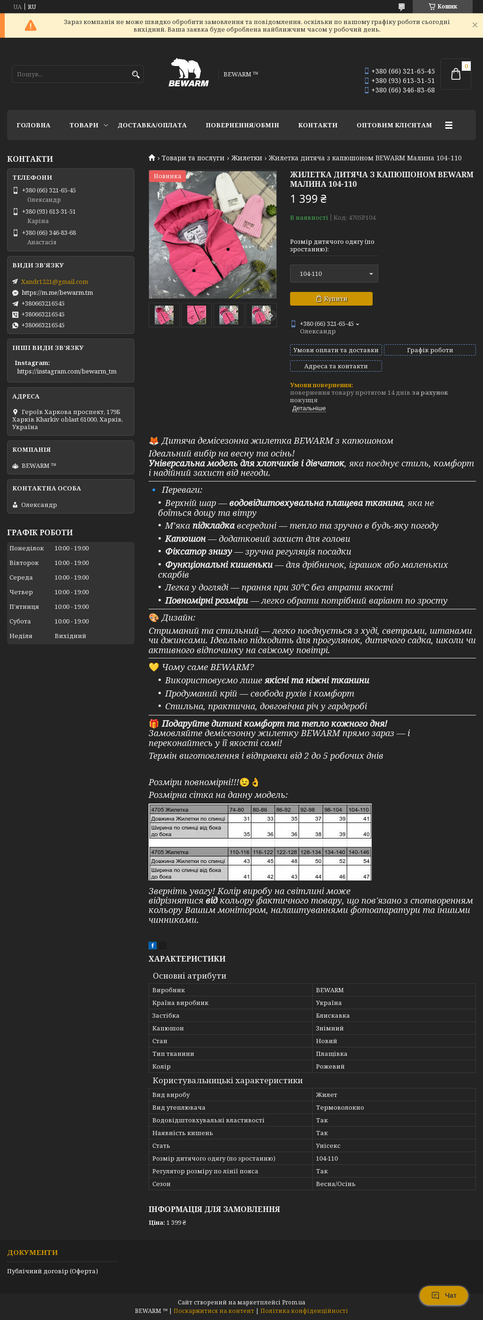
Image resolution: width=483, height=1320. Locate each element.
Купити (336, 298)
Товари (84, 125)
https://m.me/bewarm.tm (57, 292)
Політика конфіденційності (304, 1311)
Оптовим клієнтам (394, 125)
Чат (444, 1295)
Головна (33, 125)
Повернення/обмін (242, 125)
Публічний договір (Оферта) (52, 1271)
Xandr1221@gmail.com (54, 281)
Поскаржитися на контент (214, 1311)
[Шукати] (135, 74)
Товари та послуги (193, 158)
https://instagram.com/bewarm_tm (67, 371)
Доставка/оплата (152, 125)
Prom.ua (293, 1302)
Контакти (318, 125)
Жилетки (247, 158)
